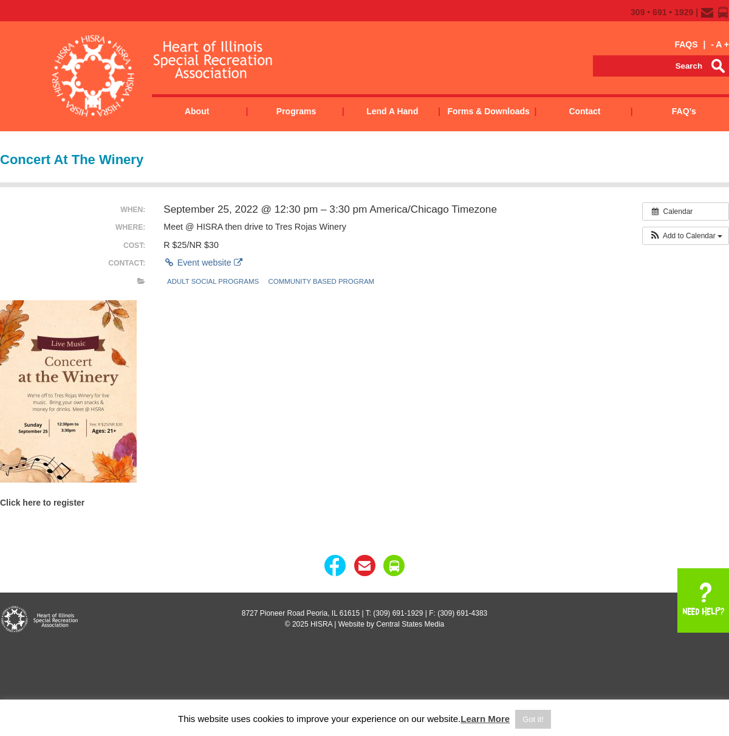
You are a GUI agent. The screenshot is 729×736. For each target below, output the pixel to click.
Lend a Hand (392, 111)
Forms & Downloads (488, 111)
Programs (296, 111)
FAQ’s (684, 111)
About (197, 111)
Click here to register (42, 502)
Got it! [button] (533, 719)
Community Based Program (322, 281)
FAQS (685, 44)
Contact (584, 111)
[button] (685, 235)
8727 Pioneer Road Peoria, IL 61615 (301, 613)
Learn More (485, 719)
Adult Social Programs (213, 281)
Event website (202, 262)
